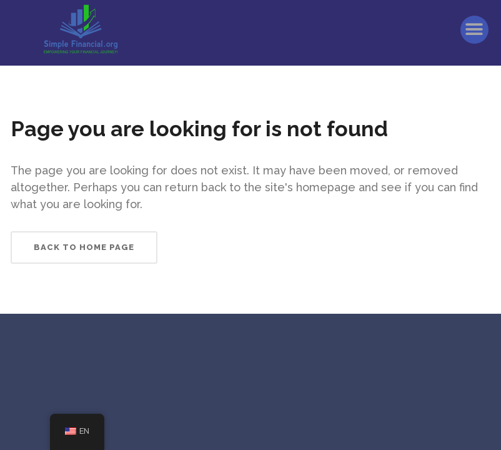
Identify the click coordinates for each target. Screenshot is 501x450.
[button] (474, 30)
